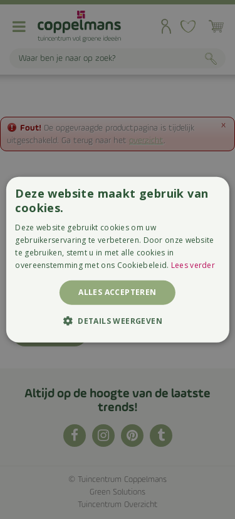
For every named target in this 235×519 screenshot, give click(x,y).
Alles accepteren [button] (117, 292)
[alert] (117, 259)
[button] (117, 320)
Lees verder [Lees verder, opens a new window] (193, 264)
